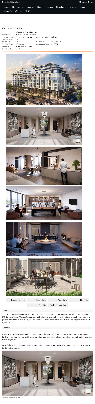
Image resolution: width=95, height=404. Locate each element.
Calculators (61, 7)
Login (91, 2)
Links (82, 7)
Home (6, 7)
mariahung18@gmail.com (12, 2)
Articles (72, 7)
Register (84, 2)
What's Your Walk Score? (11, 397)
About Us (8, 11)
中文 (27, 11)
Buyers (40, 7)
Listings (30, 7)
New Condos (17, 7)
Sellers (50, 7)
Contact (18, 11)
